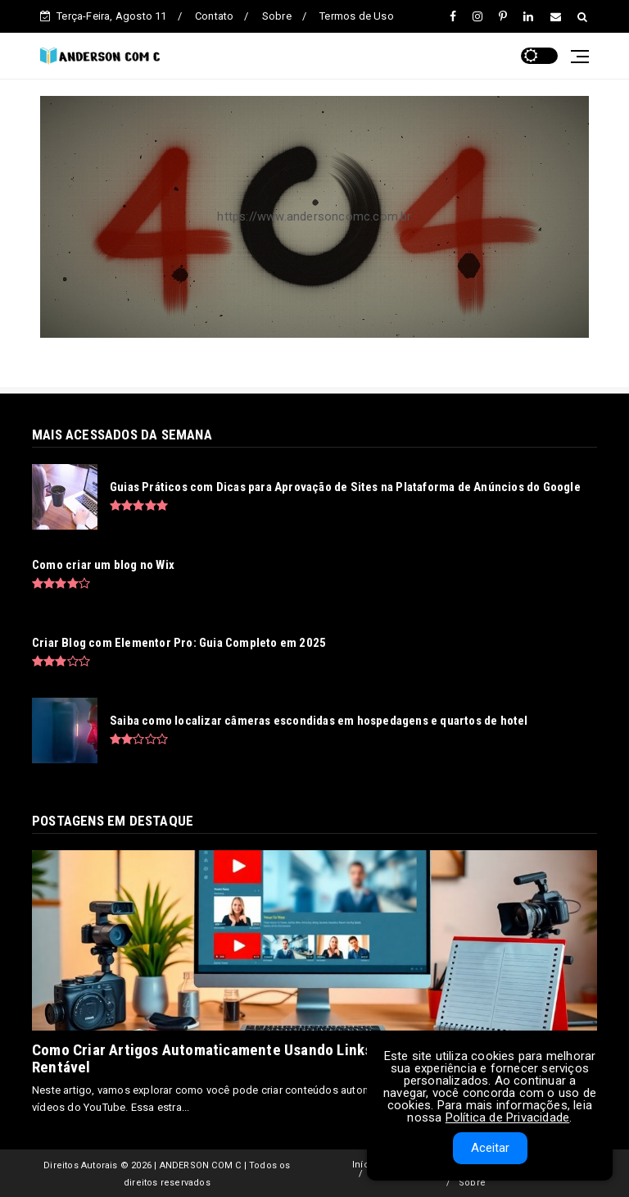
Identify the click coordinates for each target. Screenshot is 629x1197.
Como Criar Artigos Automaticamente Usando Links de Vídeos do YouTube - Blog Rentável (299, 1058)
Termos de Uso (356, 16)
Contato (214, 16)
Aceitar (490, 1147)
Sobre (277, 16)
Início (365, 1164)
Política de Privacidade (508, 1117)
